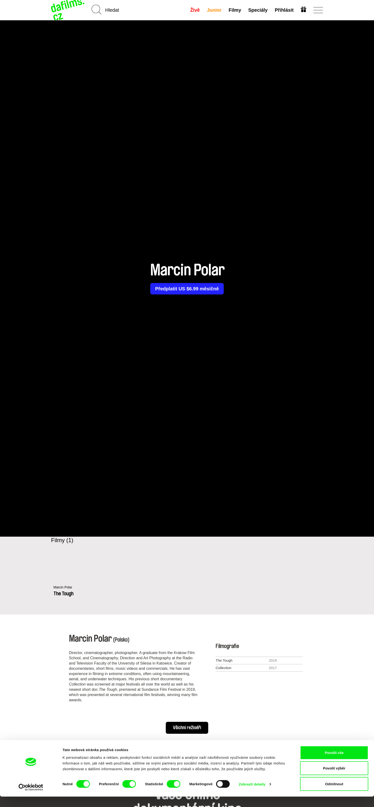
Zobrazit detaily (252, 795)
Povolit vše (334, 763)
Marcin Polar (63, 587)
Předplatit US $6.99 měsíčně (187, 288)
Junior (214, 10)
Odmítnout (334, 794)
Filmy (234, 10)
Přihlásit (283, 10)
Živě (194, 10)
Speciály (257, 10)
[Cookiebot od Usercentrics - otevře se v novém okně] (31, 797)
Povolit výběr (334, 779)
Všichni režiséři (187, 727)
